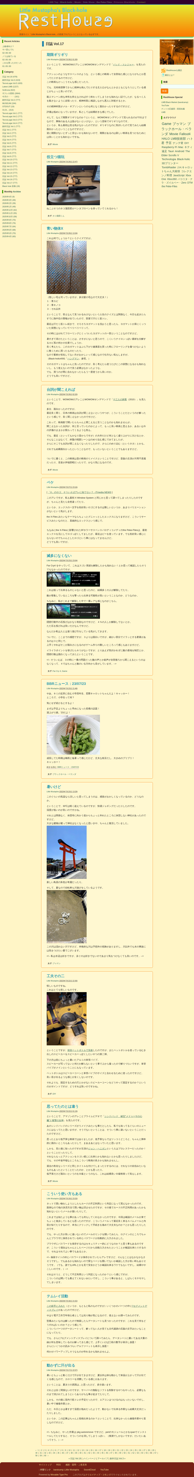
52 (133, 1453)
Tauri (171, 151)
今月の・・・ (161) (10, 96)
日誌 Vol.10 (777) (9, 159)
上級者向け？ (8, 46)
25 (135, 1450)
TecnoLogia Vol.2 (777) (12, 116)
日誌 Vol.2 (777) (9, 133)
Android (179, 151)
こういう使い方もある (64, 1194)
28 (148, 1450)
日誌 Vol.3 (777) (9, 136)
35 (58, 1453)
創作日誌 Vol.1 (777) (11, 126)
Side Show (89, 2)
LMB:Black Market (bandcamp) (174, 102)
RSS (58, 1465)
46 (106, 1453)
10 (69, 1450)
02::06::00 (6, 53)
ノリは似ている (9, 56)
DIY (54, 1094)
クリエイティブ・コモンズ (98, 1474)
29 (153, 1450)
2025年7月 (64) (9, 226)
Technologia (169, 159)
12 (78, 1450)
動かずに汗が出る (61, 1365)
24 (131, 1450)
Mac (180, 147)
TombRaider (169, 167)
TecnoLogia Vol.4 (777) (12, 123)
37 (67, 1453)
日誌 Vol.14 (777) (9, 173)
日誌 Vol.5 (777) (9, 143)
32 (45, 1453)
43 (93, 1453)
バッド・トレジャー (123, 64)
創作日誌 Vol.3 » (117, 1458)
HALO (166, 138)
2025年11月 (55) (9, 213)
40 (80, 1453)
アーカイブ (102, 1458)
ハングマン (73, 358)
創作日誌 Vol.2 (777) (11, 100)
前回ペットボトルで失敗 (80, 1050)
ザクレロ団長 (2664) (11, 93)
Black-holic (66, 2)
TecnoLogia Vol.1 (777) (12, 113)
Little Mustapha (53, 60)
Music (77, 2)
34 (54, 1453)
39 (76, 1453)
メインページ (89, 1458)
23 (126, 1450)
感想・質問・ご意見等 (76, 1465)
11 (73, 1450)
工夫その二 (55, 976)
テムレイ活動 (57, 1296)
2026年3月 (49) (9, 200)
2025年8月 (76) (9, 223)
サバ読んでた (8, 49)
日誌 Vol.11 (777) (9, 163)
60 (45, 1456)
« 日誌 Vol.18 (75, 1458)
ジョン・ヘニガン (97, 1148)
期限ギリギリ (57, 55)
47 (111, 1453)
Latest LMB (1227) (10, 87)
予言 (169, 142)
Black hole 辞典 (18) (11, 186)
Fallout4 (185, 134)
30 (36, 1453)
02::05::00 (6, 60)
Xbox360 (172, 179)
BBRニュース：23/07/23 (66, 684)
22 (122, 1450)
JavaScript (178, 175)
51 (128, 1453)
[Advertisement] (175, 199)
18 (104, 1450)
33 (49, 1453)
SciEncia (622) (8, 90)
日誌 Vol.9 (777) (9, 156)
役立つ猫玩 (55, 157)
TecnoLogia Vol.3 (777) (12, 120)
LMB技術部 (178, 138)
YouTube (165, 105)
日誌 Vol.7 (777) (9, 150)
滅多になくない (59, 556)
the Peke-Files (169, 186)
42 (89, 1453)
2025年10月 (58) (9, 216)
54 (142, 1453)
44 (98, 1453)
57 (155, 1453)
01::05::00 (6, 66)
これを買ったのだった (12, 63)
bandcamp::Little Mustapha (66, 1469)
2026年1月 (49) (9, 207)
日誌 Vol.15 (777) (9, 176)
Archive (17, 191)
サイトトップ (45, 1465)
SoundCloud (89, 1469)
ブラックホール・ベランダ (64, 774)
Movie (55, 144)
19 (109, 1450)
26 (140, 1450)
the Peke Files (104, 2)
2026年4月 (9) (8, 197)
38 (71, 1453)
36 (62, 1453)
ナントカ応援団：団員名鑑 (173, 109)
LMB (163, 112)
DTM (190, 182)
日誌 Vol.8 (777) (9, 153)
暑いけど (54, 787)
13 (82, 1450)
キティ (188, 147)
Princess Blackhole (124, 2)
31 (40, 1453)
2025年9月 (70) (9, 220)
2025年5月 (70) (9, 233)
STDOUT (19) (8, 106)
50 (124, 1453)
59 (40, 1456)
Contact (141, 2)
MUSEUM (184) (9, 103)
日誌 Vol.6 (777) (9, 146)
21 (117, 1450)
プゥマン (57, 963)
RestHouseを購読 (174, 70)
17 (100, 1450)
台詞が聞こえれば (61, 390)
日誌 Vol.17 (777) (9, 183)
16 (95, 1450)
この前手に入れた (56, 1306)
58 (36, 1456)
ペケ (50, 482)
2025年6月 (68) (9, 230)
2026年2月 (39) (9, 203)
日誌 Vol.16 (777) (9, 179)
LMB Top (53, 2)
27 (144, 1450)
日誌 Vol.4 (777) (9, 140)
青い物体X (55, 228)
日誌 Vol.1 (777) (9, 130)
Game (64, 671)
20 (113, 1450)
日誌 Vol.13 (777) (9, 169)
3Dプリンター (170, 163)
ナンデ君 (178, 142)
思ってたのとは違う (63, 1106)
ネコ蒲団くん (58, 216)
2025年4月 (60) (9, 236)
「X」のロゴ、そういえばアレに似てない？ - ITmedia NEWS (79, 492)
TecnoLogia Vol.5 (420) (12, 83)
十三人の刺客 (120, 399)
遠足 (164, 151)
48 (115, 1453)
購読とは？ (170, 75)
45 (102, 1453)
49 (120, 1453)
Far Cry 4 (57, 671)
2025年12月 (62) (9, 210)
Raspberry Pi (169, 147)
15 (91, 1450)
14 (87, 1450)
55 (146, 1453)
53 (137, 1453)
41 (84, 1453)
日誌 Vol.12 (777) (9, 166)
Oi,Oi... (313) (7, 110)
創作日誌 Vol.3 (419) (11, 80)
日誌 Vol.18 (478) (9, 77)
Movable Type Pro (59, 1474)
